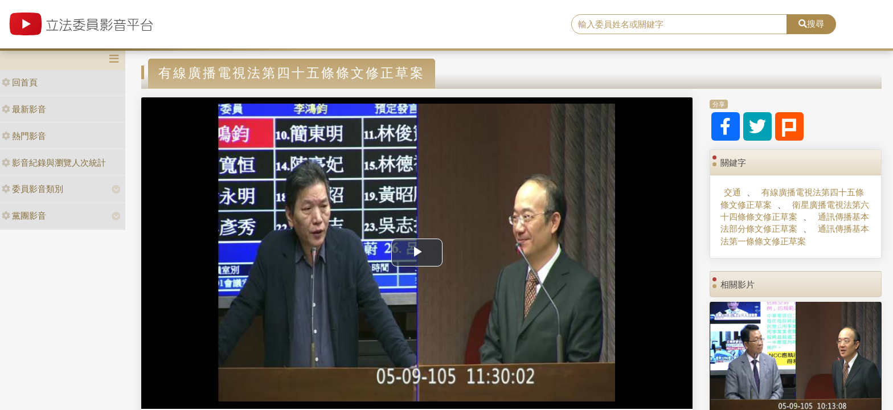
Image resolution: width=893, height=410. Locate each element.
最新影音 (24, 109)
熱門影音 (24, 136)
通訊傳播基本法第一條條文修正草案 (794, 234)
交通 (732, 192)
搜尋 (811, 23)
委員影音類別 (32, 189)
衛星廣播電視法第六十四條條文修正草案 (794, 211)
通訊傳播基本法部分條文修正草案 (794, 222)
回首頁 (20, 82)
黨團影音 (24, 215)
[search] (679, 24)
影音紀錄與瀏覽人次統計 (54, 162)
